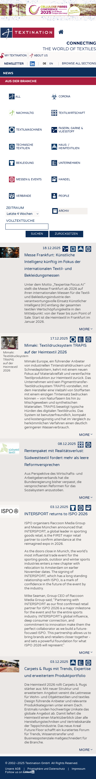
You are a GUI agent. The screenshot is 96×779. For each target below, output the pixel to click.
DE (44, 63)
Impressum (78, 768)
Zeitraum (15, 208)
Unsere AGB (12, 768)
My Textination (16, 55)
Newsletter (14, 63)
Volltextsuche (20, 221)
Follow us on (20, 772)
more (84, 329)
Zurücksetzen (66, 233)
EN (51, 63)
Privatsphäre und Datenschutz (46, 768)
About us (41, 55)
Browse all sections (79, 63)
